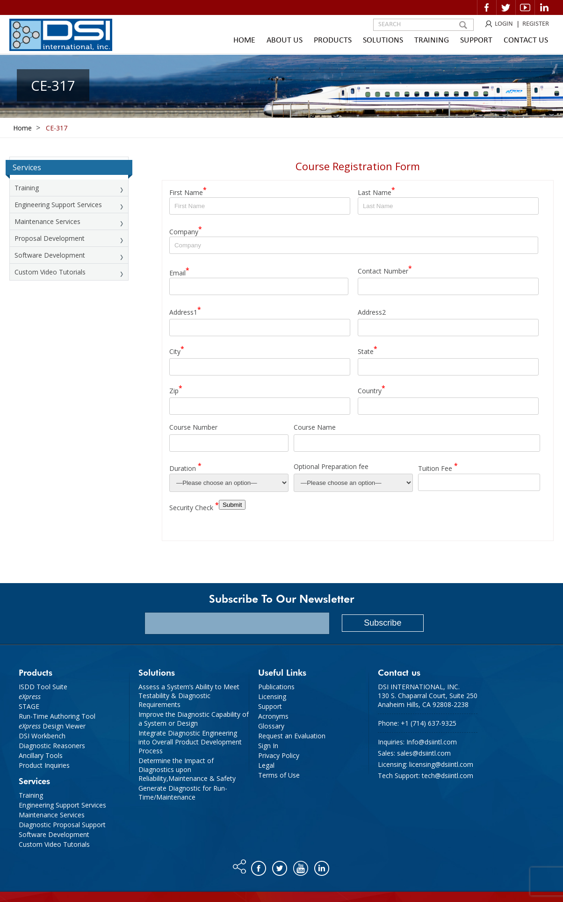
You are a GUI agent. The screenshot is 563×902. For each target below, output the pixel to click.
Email (179, 271)
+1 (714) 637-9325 (428, 723)
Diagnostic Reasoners (52, 745)
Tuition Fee (438, 467)
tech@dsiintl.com (447, 775)
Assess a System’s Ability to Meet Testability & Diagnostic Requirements (188, 695)
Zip (175, 389)
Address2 (372, 311)
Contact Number (385, 269)
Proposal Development (49, 238)
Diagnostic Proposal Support (62, 824)
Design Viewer (52, 726)
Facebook (486, 7)
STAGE (29, 706)
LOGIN (504, 24)
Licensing (272, 696)
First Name (188, 191)
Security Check (194, 506)
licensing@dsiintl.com (441, 764)
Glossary (271, 726)
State (367, 350)
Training (431, 40)
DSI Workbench (42, 735)
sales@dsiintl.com (424, 753)
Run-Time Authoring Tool (57, 716)
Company (185, 230)
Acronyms (273, 716)
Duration (185, 467)
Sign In (268, 745)
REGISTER (535, 24)
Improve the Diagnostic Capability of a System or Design (193, 719)
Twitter (506, 7)
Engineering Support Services (58, 204)
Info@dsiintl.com (431, 741)
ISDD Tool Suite (43, 686)
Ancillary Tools (41, 755)
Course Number (193, 427)
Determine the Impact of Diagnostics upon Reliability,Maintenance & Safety (187, 769)
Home (244, 40)
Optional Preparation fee (331, 466)
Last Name (376, 191)
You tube (301, 866)
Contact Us (526, 40)
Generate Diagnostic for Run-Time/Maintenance (182, 792)
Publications (276, 686)
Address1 (185, 311)
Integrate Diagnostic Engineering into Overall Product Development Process (190, 742)
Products (333, 40)
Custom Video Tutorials (50, 271)
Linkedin (544, 7)
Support (476, 40)
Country (371, 389)
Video (525, 7)
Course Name (315, 427)
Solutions (383, 40)
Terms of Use (279, 775)
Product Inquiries (44, 765)
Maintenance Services (47, 221)
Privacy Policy (278, 755)
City (176, 350)
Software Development (49, 255)
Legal (266, 765)
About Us (285, 40)
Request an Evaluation (291, 735)
